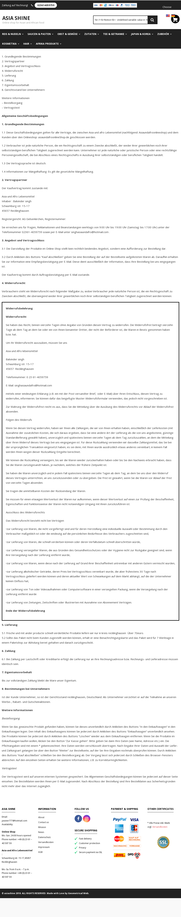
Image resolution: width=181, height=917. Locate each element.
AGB (40, 852)
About (41, 817)
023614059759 (45, 5)
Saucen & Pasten (39, 34)
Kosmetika (9, 44)
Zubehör (163, 34)
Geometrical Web (78, 893)
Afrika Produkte (47, 44)
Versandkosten (46, 842)
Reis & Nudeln (11, 34)
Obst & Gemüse (67, 34)
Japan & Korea (141, 34)
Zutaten (90, 34)
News (41, 832)
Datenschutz (44, 837)
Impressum (44, 847)
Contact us (43, 822)
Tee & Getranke (113, 34)
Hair (26, 44)
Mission (42, 827)
